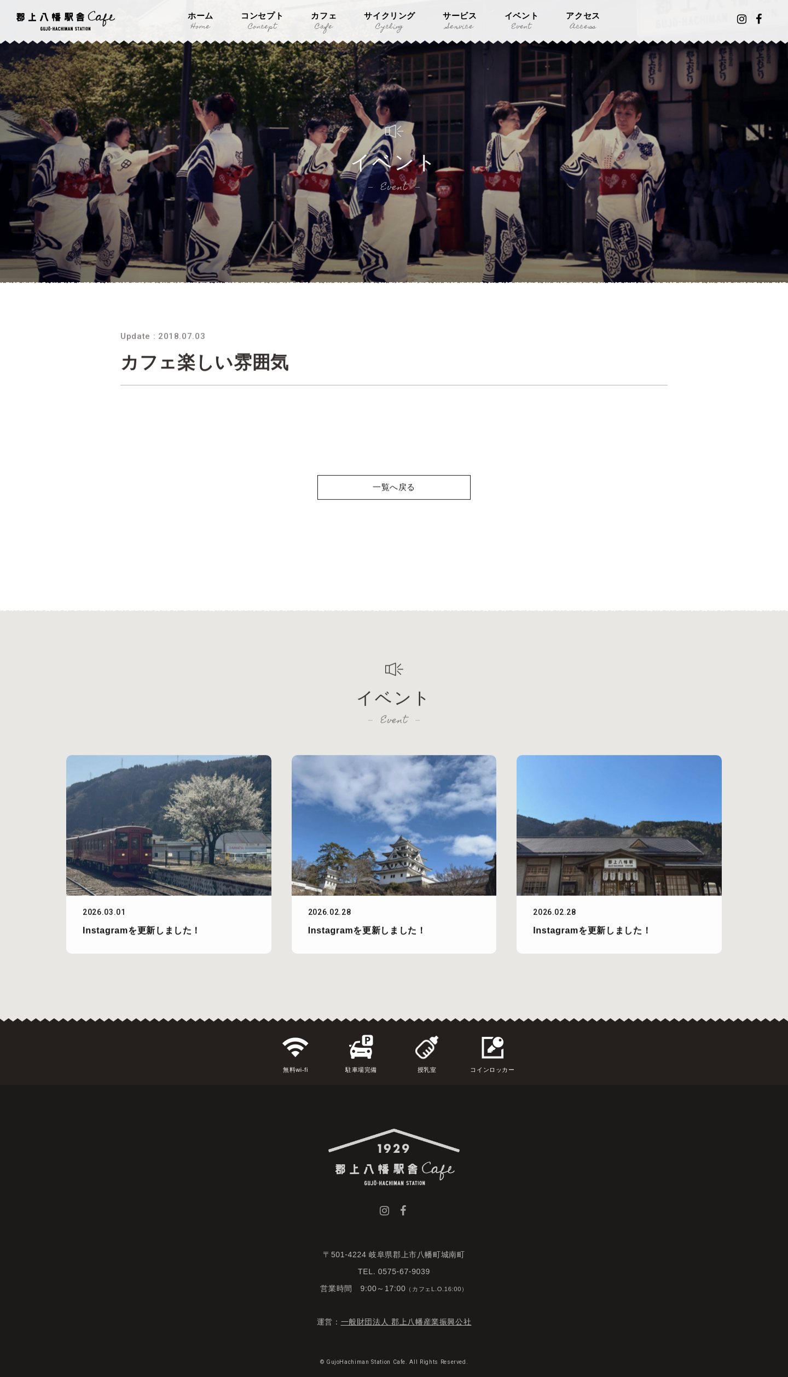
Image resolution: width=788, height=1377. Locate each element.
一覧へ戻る (394, 511)
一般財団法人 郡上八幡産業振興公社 (406, 1321)
